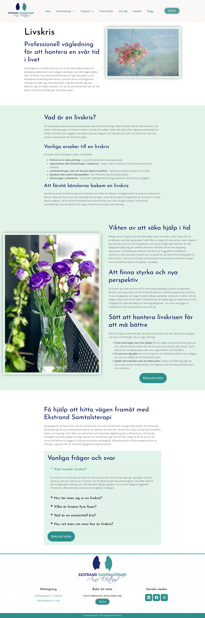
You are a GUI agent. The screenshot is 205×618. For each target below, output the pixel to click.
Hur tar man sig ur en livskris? (78, 498)
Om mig (123, 11)
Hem (48, 11)
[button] (102, 469)
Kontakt (137, 11)
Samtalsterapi (65, 11)
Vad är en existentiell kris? (75, 515)
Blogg (150, 11)
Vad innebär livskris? (70, 469)
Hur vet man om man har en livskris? (83, 524)
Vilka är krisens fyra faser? (75, 507)
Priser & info (106, 11)
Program (87, 11)
